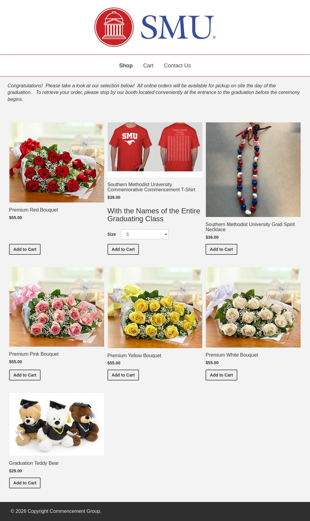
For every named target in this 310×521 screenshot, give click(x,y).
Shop (126, 66)
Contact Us (177, 66)
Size (111, 234)
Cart (148, 66)
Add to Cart (27, 249)
